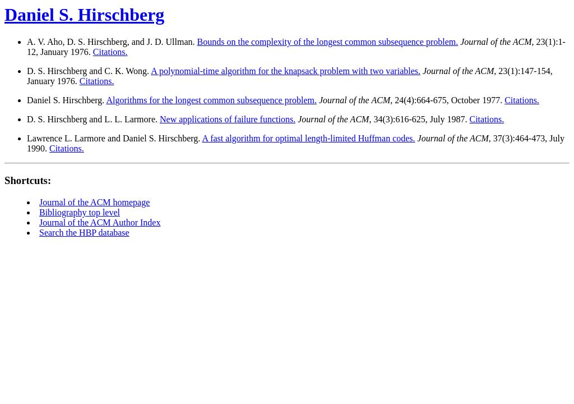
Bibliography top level (79, 212)
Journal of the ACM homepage (94, 202)
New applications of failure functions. (227, 119)
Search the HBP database (84, 232)
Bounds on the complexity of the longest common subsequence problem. (328, 42)
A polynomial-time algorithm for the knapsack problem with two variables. (285, 71)
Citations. (110, 52)
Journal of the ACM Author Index (99, 222)
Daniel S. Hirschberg (84, 14)
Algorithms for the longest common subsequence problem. (211, 100)
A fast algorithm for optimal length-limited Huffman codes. (308, 138)
